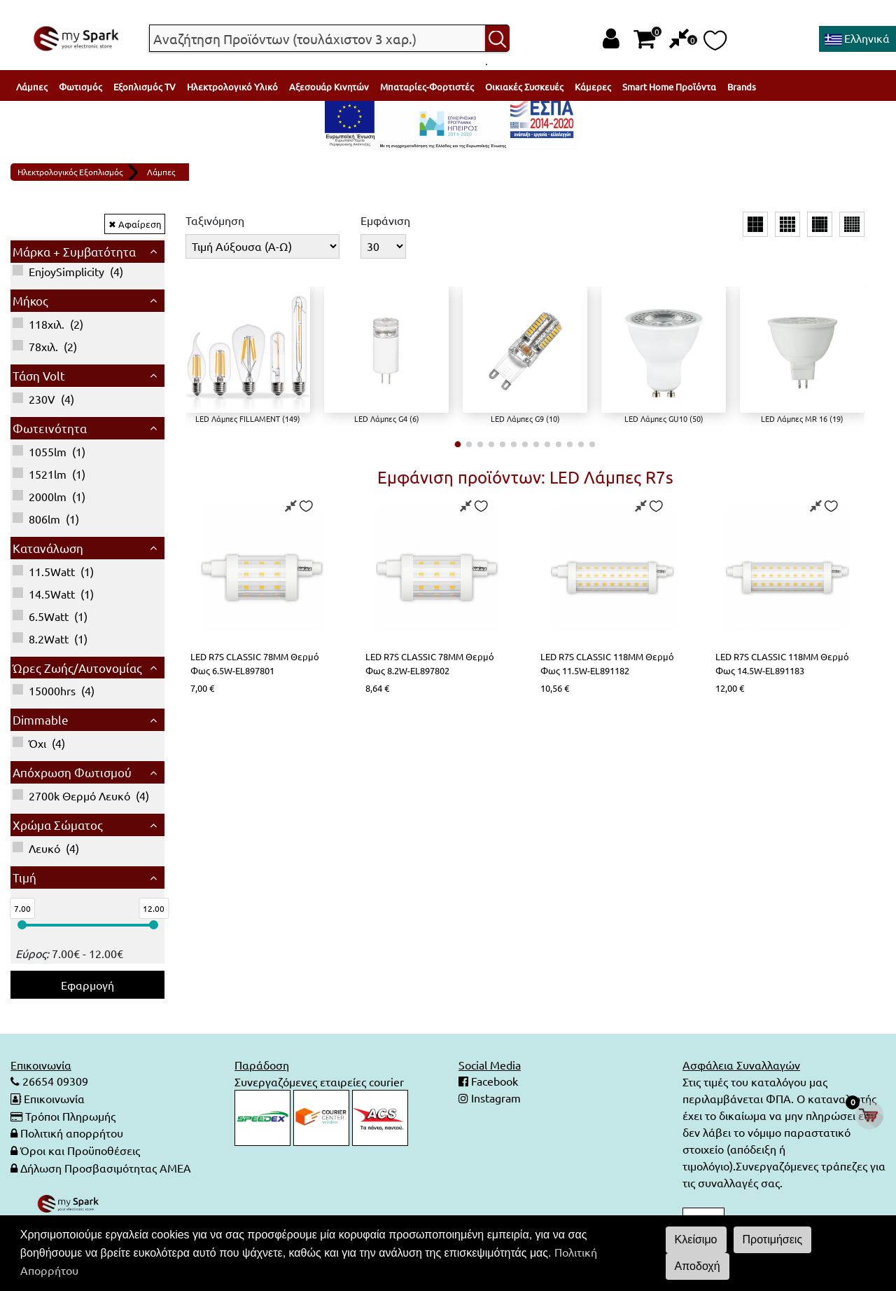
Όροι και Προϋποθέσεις (80, 1149)
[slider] (22, 924)
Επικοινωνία (54, 1098)
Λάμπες (32, 87)
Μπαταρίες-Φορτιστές (427, 87)
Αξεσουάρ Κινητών (329, 87)
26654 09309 (54, 1081)
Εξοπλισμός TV (144, 87)
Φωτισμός (80, 87)
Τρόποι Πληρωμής (70, 1115)
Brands (741, 87)
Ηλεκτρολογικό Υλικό (232, 87)
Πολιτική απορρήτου (71, 1132)
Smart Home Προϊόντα (669, 87)
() (68, 271)
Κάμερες (593, 87)
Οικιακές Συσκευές (524, 87)
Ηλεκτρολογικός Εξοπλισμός (70, 171)
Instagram (494, 1098)
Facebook (493, 1081)
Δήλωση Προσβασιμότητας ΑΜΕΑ (105, 1166)
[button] (458, 444)
